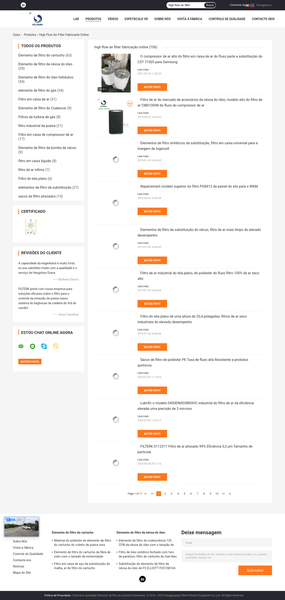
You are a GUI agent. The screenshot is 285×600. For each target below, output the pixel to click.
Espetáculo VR (136, 19)
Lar (76, 19)
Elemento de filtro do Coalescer (42, 108)
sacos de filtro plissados (37, 196)
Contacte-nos (263, 19)
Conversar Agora (239, 4)
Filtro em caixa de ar (33, 99)
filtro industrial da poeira (36, 126)
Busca (210, 5)
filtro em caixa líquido (34, 161)
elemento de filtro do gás (37, 90)
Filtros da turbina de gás (36, 117)
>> (223, 493)
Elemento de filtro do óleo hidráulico (45, 77)
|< (146, 493)
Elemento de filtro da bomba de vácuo (47, 148)
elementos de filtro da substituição (44, 187)
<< (152, 493)
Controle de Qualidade (227, 19)
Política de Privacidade (57, 595)
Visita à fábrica (189, 19)
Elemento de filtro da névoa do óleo (45, 64)
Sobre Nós (162, 19)
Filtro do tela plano (32, 179)
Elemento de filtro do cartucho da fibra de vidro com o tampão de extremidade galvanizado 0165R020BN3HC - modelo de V (83, 554)
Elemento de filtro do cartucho (41, 55)
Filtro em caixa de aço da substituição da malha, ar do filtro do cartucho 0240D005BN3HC (82, 566)
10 (216, 493)
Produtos (93, 19)
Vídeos (113, 19)
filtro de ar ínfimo (31, 170)
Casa (16, 34)
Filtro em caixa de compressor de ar (45, 135)
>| (230, 493)
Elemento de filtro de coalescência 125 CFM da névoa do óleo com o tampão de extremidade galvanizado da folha (146, 543)
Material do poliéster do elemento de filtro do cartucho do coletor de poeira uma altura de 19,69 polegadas (82, 543)
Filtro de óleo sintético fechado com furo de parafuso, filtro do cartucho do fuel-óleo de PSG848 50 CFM (148, 554)
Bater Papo (152, 87)
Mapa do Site (22, 572)
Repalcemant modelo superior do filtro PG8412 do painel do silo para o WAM (199, 186)
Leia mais (143, 69)
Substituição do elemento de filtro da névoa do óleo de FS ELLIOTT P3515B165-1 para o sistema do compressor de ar (147, 566)
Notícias (18, 566)
